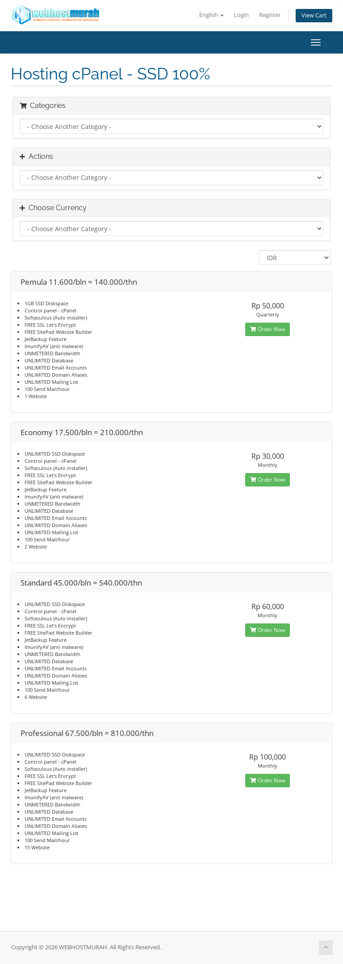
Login (241, 15)
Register (269, 15)
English (211, 15)
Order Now (267, 329)
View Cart (313, 15)
